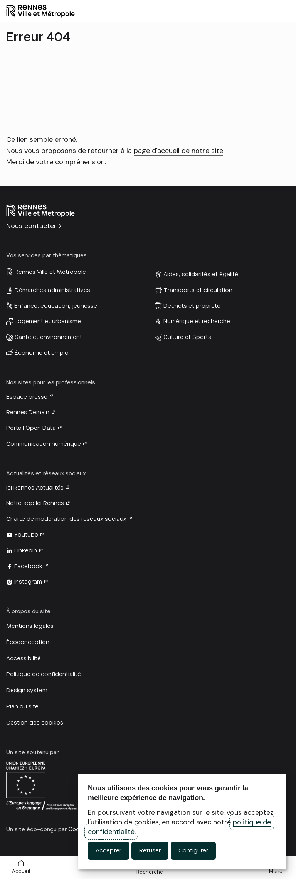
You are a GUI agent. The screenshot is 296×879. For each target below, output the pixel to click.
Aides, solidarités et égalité (200, 274)
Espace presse (26, 396)
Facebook (28, 566)
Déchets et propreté (191, 305)
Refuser (150, 850)
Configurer (193, 850)
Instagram (28, 581)
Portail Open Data (31, 427)
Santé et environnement (48, 337)
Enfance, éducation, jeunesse (55, 305)
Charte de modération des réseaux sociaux (66, 518)
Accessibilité (23, 658)
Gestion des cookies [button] (34, 722)
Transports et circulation (197, 290)
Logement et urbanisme (48, 321)
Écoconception (27, 642)
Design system (26, 690)
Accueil (21, 871)
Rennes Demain (27, 412)
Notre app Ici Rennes (35, 503)
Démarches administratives (52, 290)
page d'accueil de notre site (178, 150)
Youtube (26, 534)
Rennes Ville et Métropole (50, 271)
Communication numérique (43, 443)
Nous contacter (31, 225)
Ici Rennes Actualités (35, 487)
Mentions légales (30, 625)
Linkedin (25, 550)
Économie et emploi (42, 352)
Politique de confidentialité (43, 674)
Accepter (108, 850)
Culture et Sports (187, 337)
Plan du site (22, 706)
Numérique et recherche (196, 321)
